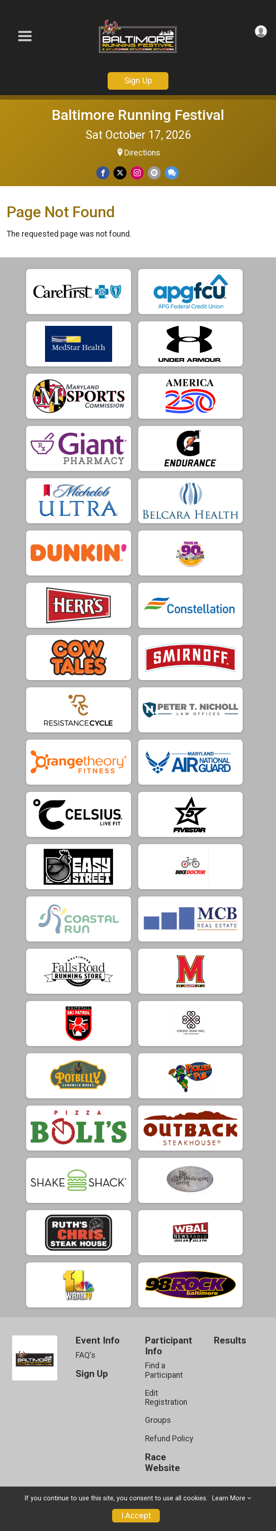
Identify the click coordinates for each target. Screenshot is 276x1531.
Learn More (228, 1498)
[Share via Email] (154, 172)
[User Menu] (261, 31)
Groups (158, 1420)
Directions (142, 152)
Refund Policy (169, 1438)
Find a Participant (164, 1370)
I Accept (136, 1515)
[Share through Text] (172, 172)
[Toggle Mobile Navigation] (25, 36)
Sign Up (138, 80)
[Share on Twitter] (120, 172)
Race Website (162, 1462)
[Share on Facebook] (102, 172)
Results (230, 1340)
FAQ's (85, 1355)
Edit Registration (166, 1398)
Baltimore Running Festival (138, 114)
